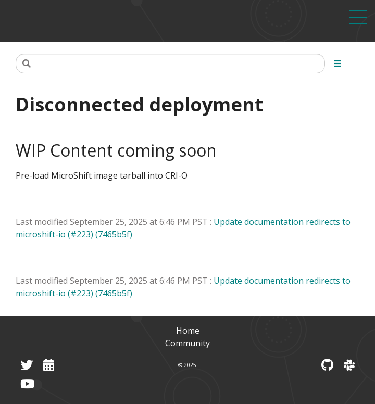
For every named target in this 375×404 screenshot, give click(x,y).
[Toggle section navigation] (337, 63)
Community (187, 343)
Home (187, 330)
